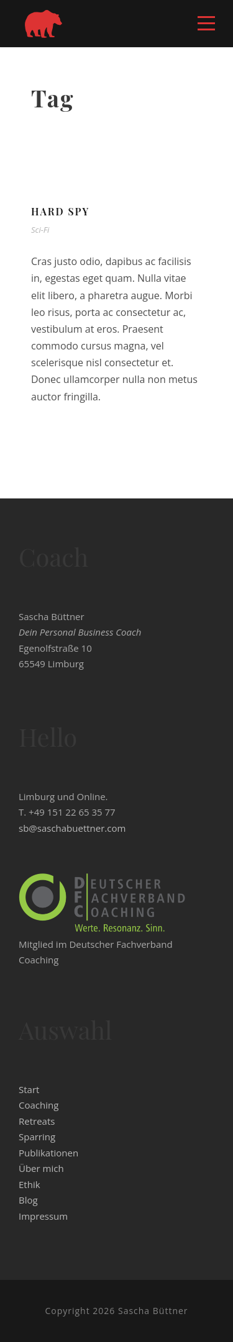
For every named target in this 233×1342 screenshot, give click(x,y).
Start (29, 1089)
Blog (28, 1200)
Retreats (37, 1121)
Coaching (38, 1105)
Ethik (29, 1184)
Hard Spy (60, 211)
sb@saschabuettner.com (72, 828)
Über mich (41, 1168)
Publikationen (48, 1152)
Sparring (37, 1136)
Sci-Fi (40, 229)
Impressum (43, 1216)
